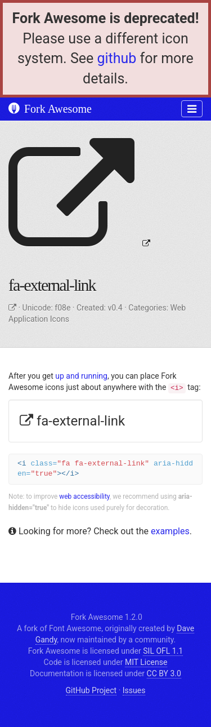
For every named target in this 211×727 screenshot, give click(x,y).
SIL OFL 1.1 (163, 650)
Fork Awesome (50, 109)
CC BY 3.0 (164, 673)
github (116, 58)
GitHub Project (91, 690)
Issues (134, 690)
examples (170, 531)
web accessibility (84, 496)
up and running (81, 375)
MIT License (146, 662)
